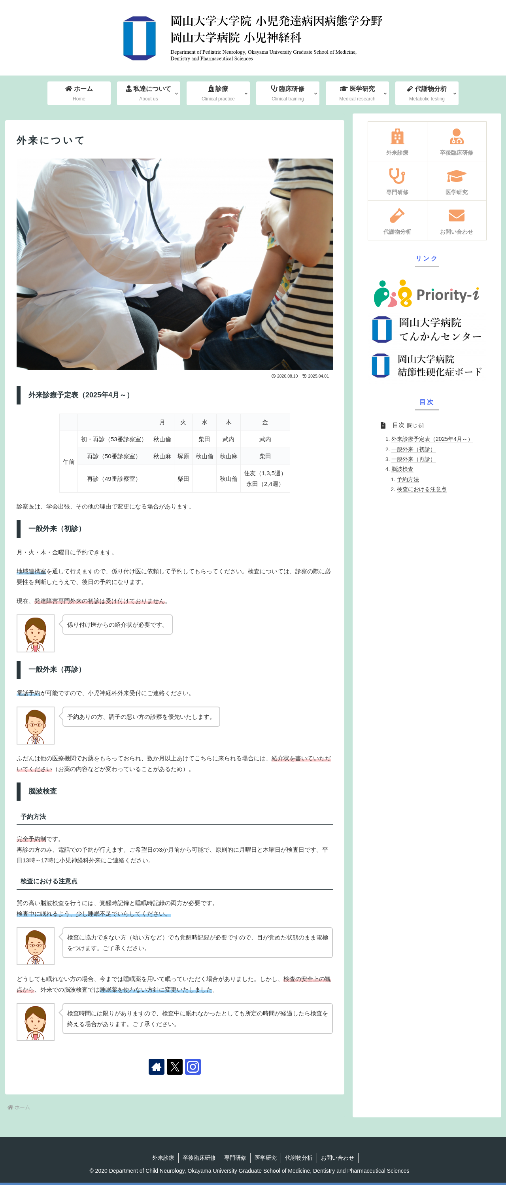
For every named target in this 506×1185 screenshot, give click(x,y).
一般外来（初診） (413, 449)
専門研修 (235, 1158)
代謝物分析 (299, 1158)
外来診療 (163, 1158)
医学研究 (266, 1158)
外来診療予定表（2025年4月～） (432, 439)
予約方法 (408, 479)
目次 (398, 425)
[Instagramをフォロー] (193, 1067)
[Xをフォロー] (175, 1067)
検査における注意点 (422, 489)
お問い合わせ (337, 1158)
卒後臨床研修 (199, 1158)
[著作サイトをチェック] (156, 1067)
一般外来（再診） (413, 459)
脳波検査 (402, 469)
